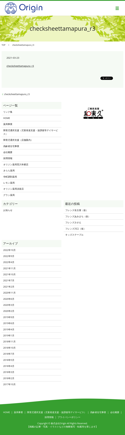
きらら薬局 (9, 170)
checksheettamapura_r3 (20, 65)
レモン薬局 (9, 182)
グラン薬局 (9, 195)
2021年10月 (9, 274)
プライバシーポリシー (69, 417)
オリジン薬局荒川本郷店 (15, 164)
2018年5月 (8, 359)
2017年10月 (9, 384)
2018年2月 (8, 378)
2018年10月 (9, 347)
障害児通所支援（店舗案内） (18, 139)
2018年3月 (8, 372)
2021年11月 (9, 268)
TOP (3, 45)
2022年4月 (8, 262)
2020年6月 (8, 298)
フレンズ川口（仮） (75, 228)
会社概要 (7, 152)
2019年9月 (8, 317)
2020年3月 (8, 304)
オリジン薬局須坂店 (13, 188)
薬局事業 (7, 124)
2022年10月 (9, 250)
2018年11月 (9, 341)
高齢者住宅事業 (11, 146)
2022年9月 (8, 256)
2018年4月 (8, 366)
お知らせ (7, 210)
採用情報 (7, 158)
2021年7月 (8, 280)
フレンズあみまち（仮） (77, 216)
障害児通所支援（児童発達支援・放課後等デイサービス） (30, 132)
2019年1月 (8, 335)
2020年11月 (9, 292)
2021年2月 (8, 286)
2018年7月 (8, 353)
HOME (6, 118)
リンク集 (7, 111)
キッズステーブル (74, 234)
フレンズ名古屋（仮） (76, 210)
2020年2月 (8, 310)
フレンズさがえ (73, 222)
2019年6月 (8, 323)
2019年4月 (8, 329)
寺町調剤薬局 (10, 176)
